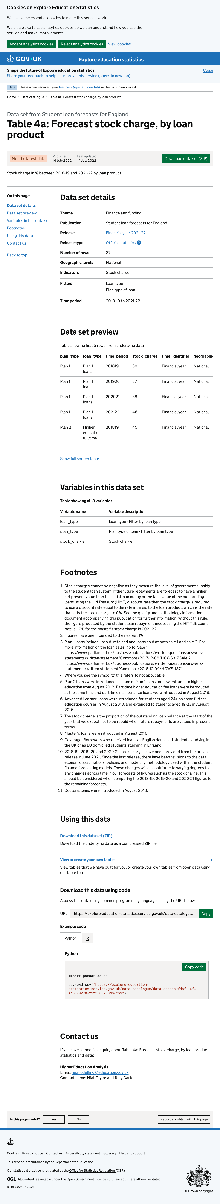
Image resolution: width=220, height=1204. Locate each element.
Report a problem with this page (184, 1119)
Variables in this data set (28, 220)
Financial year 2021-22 (126, 232)
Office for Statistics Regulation (92, 1170)
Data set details (21, 205)
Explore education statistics (111, 59)
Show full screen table (79, 458)
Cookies (13, 1153)
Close (208, 70)
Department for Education (74, 1162)
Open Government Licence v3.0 (90, 1179)
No (83, 1119)
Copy (206, 913)
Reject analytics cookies (82, 44)
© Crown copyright (199, 1191)
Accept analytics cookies (31, 44)
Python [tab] (70, 938)
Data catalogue (32, 97)
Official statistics (123, 242)
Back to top (17, 255)
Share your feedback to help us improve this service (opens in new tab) (68, 75)
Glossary (109, 1153)
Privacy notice (32, 1153)
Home (11, 97)
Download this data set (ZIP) (86, 835)
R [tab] (87, 938)
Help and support (132, 1153)
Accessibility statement (83, 1153)
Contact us (16, 243)
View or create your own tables (87, 859)
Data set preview (22, 213)
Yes (58, 1119)
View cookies (119, 44)
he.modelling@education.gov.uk (100, 1072)
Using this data (20, 235)
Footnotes (16, 228)
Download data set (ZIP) (186, 158)
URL (63, 913)
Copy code (194, 966)
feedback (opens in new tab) (79, 87)
